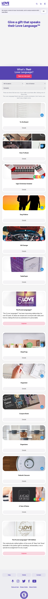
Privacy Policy (24, 587)
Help (9, 575)
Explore (24, 323)
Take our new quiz (24, 76)
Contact (38, 575)
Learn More (5, 12)
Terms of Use (15, 587)
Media (24, 575)
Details (24, 128)
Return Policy (33, 587)
